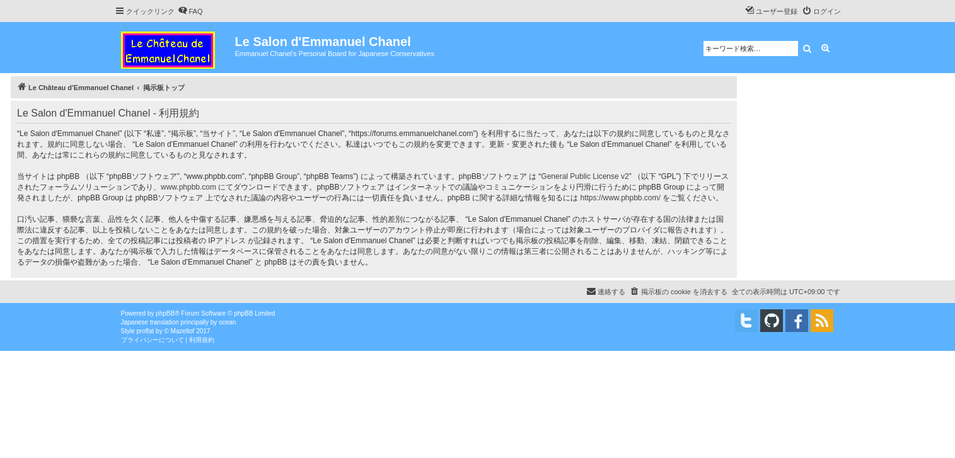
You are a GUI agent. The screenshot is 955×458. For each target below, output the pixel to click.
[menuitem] (190, 11)
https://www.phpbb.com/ (620, 197)
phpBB (165, 313)
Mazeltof (183, 331)
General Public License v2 (584, 176)
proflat (145, 331)
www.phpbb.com (188, 187)
